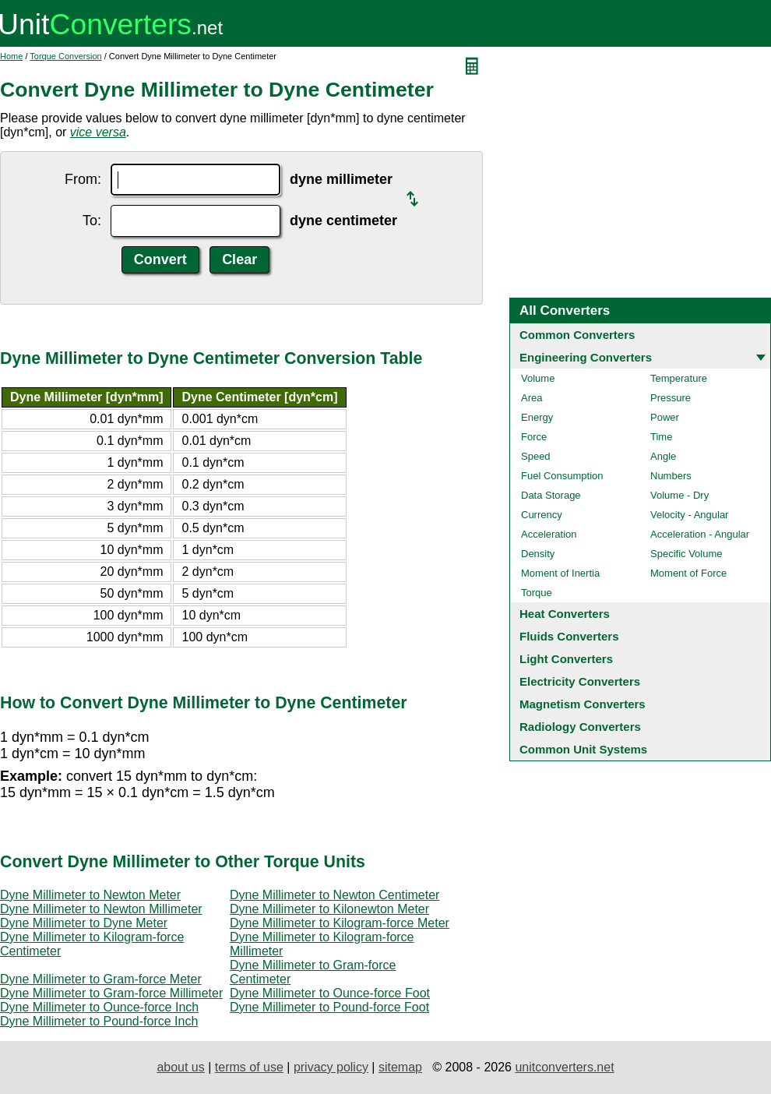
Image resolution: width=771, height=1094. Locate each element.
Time (661, 437)
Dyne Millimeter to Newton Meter (90, 895)
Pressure (670, 398)
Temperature (678, 378)
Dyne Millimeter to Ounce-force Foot (330, 993)
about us (180, 1067)
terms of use (249, 1067)
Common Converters (577, 334)
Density (537, 553)
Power (664, 417)
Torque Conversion (65, 56)
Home (11, 56)
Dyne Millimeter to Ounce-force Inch (99, 1007)
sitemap (400, 1067)
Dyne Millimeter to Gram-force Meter (101, 979)
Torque (536, 592)
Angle (663, 456)
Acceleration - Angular (699, 534)
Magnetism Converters (582, 704)
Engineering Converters (585, 357)
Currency (541, 515)
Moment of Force (688, 573)
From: (83, 179)
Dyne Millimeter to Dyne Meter (83, 923)
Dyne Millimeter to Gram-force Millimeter (111, 993)
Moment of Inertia (560, 573)
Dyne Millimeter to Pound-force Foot (329, 1007)
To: (92, 220)
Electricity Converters (579, 681)
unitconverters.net (564, 1067)
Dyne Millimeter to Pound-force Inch (99, 1021)
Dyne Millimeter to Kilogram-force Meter (339, 923)
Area (531, 398)
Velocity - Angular (689, 515)
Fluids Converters (569, 636)
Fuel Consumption (562, 476)
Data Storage (551, 495)
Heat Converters (564, 613)
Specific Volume (686, 553)
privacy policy (331, 1067)
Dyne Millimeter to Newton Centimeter (334, 895)
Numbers (671, 476)
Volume (537, 378)
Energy (537, 417)
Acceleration (549, 534)
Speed (536, 456)
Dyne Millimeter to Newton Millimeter (101, 909)
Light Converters (566, 658)
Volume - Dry (679, 495)
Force (534, 437)
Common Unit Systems (583, 749)
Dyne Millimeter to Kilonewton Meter (329, 909)
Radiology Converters (580, 726)
